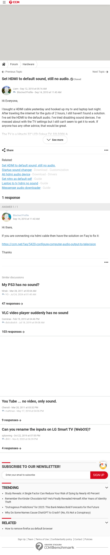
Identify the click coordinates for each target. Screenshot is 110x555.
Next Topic (99, 71)
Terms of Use (42, 539)
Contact (78, 539)
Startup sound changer (17, 170)
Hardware (28, 64)
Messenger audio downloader (21, 188)
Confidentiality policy (61, 539)
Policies (88, 539)
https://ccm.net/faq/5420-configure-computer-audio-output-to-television (49, 244)
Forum (14, 64)
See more (57, 139)
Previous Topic (13, 71)
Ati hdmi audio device (16, 174)
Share (10, 150)
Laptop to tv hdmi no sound (20, 183)
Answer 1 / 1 (10, 206)
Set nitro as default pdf (17, 179)
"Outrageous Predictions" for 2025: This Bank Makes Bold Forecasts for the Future (52, 507)
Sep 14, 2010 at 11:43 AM (48, 92)
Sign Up (22, 539)
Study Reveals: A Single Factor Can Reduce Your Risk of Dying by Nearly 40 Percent (52, 493)
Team (30, 539)
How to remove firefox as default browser (29, 528)
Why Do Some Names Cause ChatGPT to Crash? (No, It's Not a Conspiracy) (48, 512)
